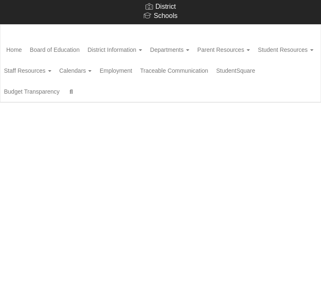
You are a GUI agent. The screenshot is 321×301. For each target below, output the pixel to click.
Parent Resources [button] (255, 47)
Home (27, 47)
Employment (208, 68)
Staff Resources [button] (111, 68)
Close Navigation (41, 113)
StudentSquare (119, 89)
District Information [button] (137, 47)
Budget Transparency (179, 89)
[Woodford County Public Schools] (160, 30)
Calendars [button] (163, 68)
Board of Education (72, 47)
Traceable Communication (53, 89)
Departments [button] (196, 47)
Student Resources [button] (47, 68)
